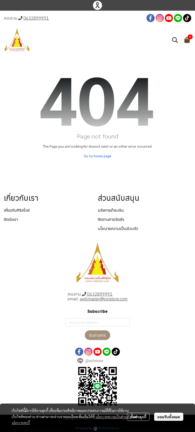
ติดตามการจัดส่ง (111, 219)
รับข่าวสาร (97, 335)
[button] (175, 40)
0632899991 (36, 18)
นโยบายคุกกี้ (21, 422)
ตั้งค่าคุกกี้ (138, 416)
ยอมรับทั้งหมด (168, 416)
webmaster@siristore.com (103, 298)
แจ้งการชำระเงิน (111, 210)
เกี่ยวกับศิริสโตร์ (17, 210)
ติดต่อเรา (11, 219)
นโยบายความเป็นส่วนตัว (113, 416)
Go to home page (97, 155)
